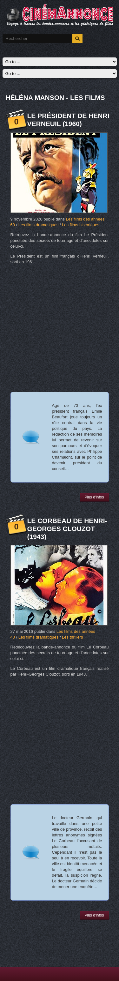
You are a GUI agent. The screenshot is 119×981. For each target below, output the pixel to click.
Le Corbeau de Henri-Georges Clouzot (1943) (67, 528)
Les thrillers (72, 637)
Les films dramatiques (38, 224)
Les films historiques (80, 224)
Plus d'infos (94, 497)
